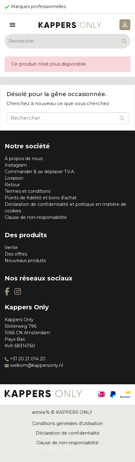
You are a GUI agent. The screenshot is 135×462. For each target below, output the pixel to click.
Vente (11, 247)
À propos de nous (24, 158)
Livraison (14, 178)
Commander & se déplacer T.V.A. (40, 171)
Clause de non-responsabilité (36, 217)
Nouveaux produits (25, 260)
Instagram (16, 165)
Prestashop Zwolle (52, 454)
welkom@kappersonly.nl (34, 365)
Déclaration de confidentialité (68, 433)
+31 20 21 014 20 (25, 359)
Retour (12, 184)
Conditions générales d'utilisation (67, 423)
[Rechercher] (67, 41)
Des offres (16, 254)
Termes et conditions (27, 191)
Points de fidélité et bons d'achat (41, 198)
